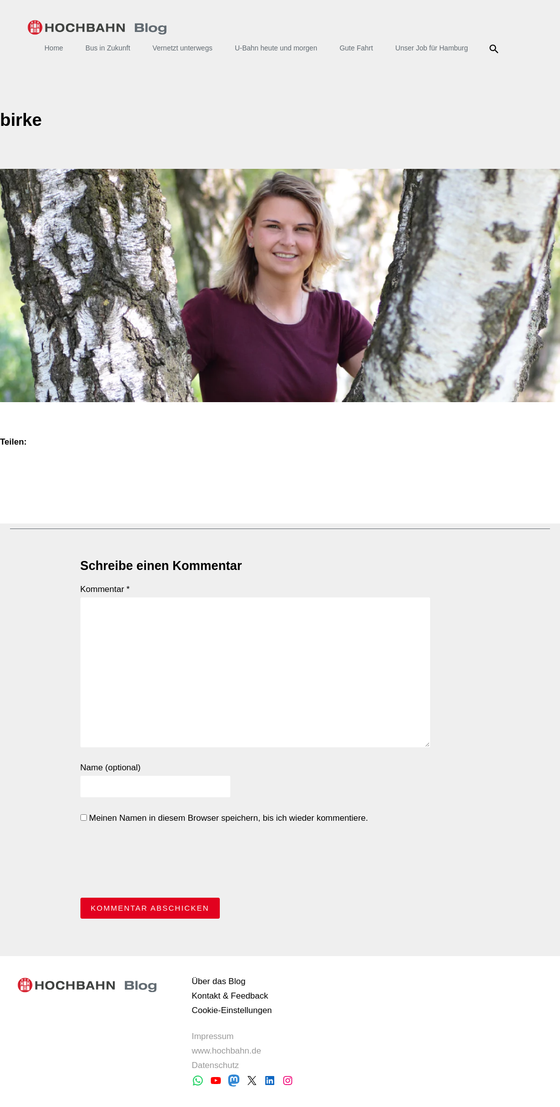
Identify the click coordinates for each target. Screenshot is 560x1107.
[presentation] (156, 863)
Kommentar (105, 589)
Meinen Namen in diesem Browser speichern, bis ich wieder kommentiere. (224, 818)
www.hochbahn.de (226, 1051)
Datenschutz (215, 1065)
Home (53, 48)
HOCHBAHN (97, 27)
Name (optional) (110, 767)
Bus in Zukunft (107, 48)
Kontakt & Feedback (230, 996)
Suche (496, 48)
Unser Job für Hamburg (431, 48)
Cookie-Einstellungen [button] (232, 1010)
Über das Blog (219, 981)
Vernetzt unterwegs (182, 48)
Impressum (213, 1036)
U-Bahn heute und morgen (276, 48)
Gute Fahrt (356, 48)
